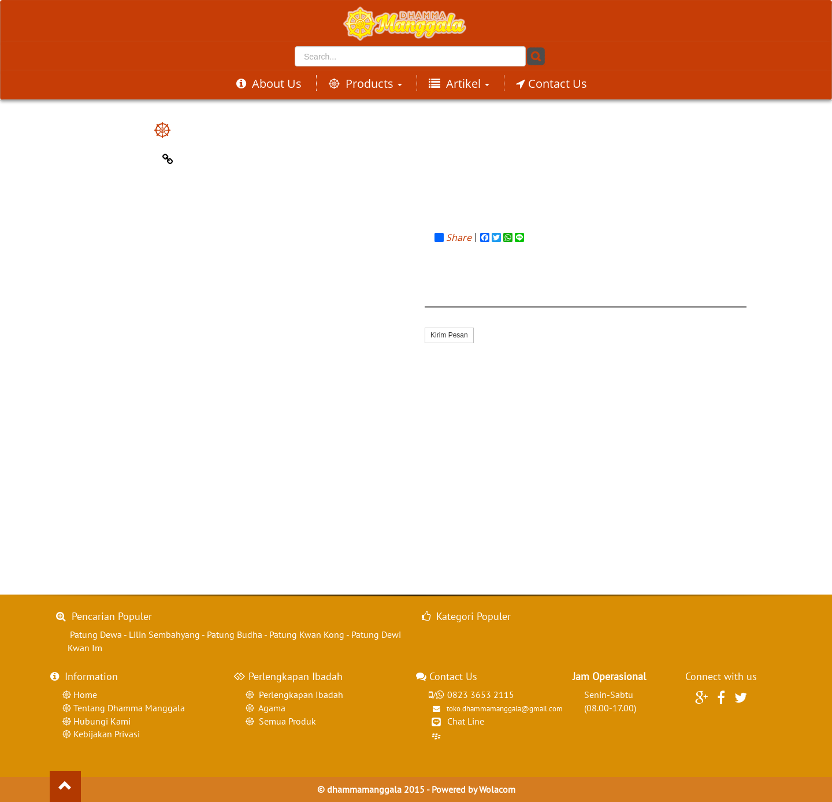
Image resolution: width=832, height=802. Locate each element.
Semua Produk (285, 721)
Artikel (459, 83)
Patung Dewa (96, 634)
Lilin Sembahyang (164, 634)
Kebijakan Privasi (105, 734)
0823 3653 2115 (471, 694)
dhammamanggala (364, 789)
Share (452, 237)
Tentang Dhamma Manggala (128, 708)
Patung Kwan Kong (306, 634)
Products (365, 83)
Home (84, 694)
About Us (269, 83)
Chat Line (465, 721)
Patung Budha (234, 634)
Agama (269, 708)
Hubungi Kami (101, 721)
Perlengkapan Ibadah (298, 694)
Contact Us (551, 83)
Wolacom (497, 789)
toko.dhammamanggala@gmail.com (495, 709)
